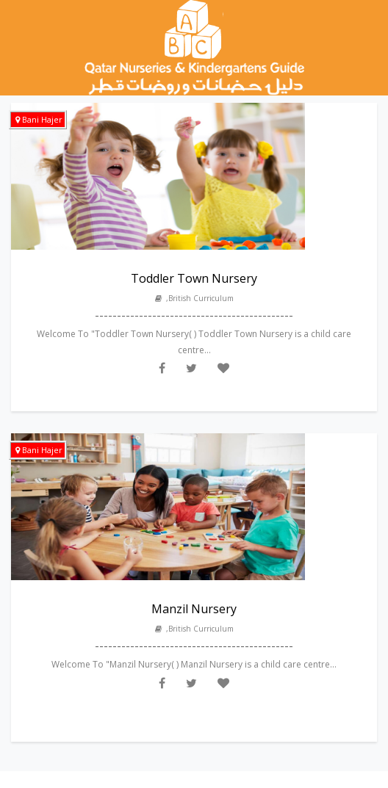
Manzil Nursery (194, 609)
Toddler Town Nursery (194, 278)
